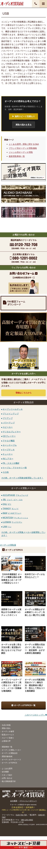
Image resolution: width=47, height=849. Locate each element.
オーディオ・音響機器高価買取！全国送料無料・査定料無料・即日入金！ (12, 3)
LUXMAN (12, 522)
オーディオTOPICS (9, 763)
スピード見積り (8, 738)
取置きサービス (8, 735)
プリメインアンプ (11, 414)
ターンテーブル (10, 445)
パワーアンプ (9, 423)
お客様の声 (6, 741)
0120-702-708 (21, 815)
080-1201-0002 (27, 820)
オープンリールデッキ (13, 409)
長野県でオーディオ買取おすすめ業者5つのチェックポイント (11, 612)
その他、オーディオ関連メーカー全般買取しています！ (23, 534)
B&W (12, 513)
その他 (6, 472)
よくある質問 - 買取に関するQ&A (24, 144)
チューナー (8, 454)
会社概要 (5, 772)
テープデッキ (9, 450)
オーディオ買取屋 (8, 545)
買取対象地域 (7, 756)
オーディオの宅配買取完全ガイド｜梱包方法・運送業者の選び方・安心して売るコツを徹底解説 (35, 685)
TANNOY (10, 508)
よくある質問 (7, 769)
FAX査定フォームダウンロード (16, 303)
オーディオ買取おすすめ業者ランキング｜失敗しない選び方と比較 (35, 612)
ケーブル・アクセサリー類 (15, 468)
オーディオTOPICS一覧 (24, 705)
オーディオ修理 (8, 731)
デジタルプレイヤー (12, 432)
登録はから (24, 393)
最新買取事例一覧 (17, 156)
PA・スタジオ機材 (11, 463)
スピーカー (8, 427)
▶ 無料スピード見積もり (23, 116)
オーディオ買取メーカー (11, 750)
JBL (13, 500)
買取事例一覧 (7, 747)
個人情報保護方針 (9, 781)
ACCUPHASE (15, 495)
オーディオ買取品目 (10, 753)
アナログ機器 (9, 441)
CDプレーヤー (9, 436)
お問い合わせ (7, 778)
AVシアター (8, 459)
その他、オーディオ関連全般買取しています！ (22, 478)
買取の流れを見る (24, 125)
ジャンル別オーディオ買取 (21, 152)
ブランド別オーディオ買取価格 (23, 148)
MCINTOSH (15, 518)
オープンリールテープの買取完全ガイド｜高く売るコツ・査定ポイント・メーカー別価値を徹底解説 (11, 685)
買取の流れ (6, 728)
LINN (7, 527)
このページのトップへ (35, 715)
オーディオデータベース (11, 760)
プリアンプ (8, 418)
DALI (7, 504)
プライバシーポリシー (28, 801)
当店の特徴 (6, 725)
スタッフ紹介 (7, 775)
